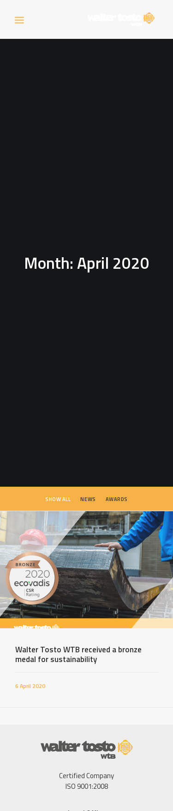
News (87, 491)
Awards (117, 491)
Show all (58, 491)
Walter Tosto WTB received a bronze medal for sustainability (78, 646)
